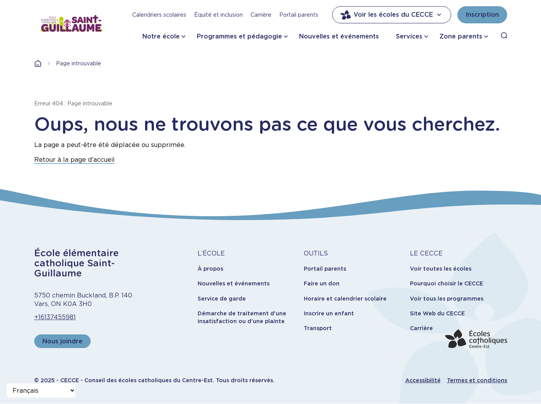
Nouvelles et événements (339, 36)
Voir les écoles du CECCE (391, 15)
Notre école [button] (161, 36)
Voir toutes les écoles (440, 269)
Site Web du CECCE (437, 313)
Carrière (260, 15)
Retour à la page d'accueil (74, 159)
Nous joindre (62, 341)
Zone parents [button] (460, 36)
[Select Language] (41, 390)
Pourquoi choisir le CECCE (446, 283)
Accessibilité (423, 380)
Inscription (482, 14)
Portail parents (298, 15)
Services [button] (409, 36)
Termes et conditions (477, 380)
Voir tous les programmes (446, 299)
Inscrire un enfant (329, 313)
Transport (318, 328)
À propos (210, 269)
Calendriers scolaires (159, 15)
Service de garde (222, 299)
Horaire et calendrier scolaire (345, 299)
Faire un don (322, 283)
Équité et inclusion (218, 15)
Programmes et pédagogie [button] (239, 36)
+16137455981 (55, 317)
